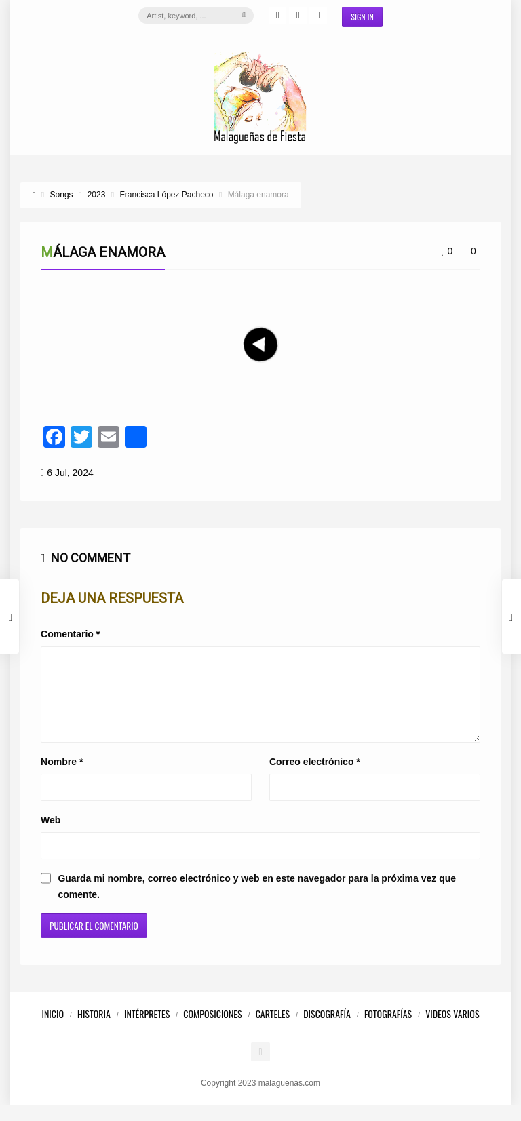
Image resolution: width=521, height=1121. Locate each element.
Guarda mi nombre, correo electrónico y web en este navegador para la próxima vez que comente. (257, 902)
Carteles (273, 1030)
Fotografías (388, 1030)
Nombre (62, 777)
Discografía (327, 1030)
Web (50, 836)
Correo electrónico (314, 777)
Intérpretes (147, 1030)
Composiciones (212, 1030)
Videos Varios (452, 1030)
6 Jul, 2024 (70, 472)
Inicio (52, 1030)
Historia (94, 1030)
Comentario (70, 634)
